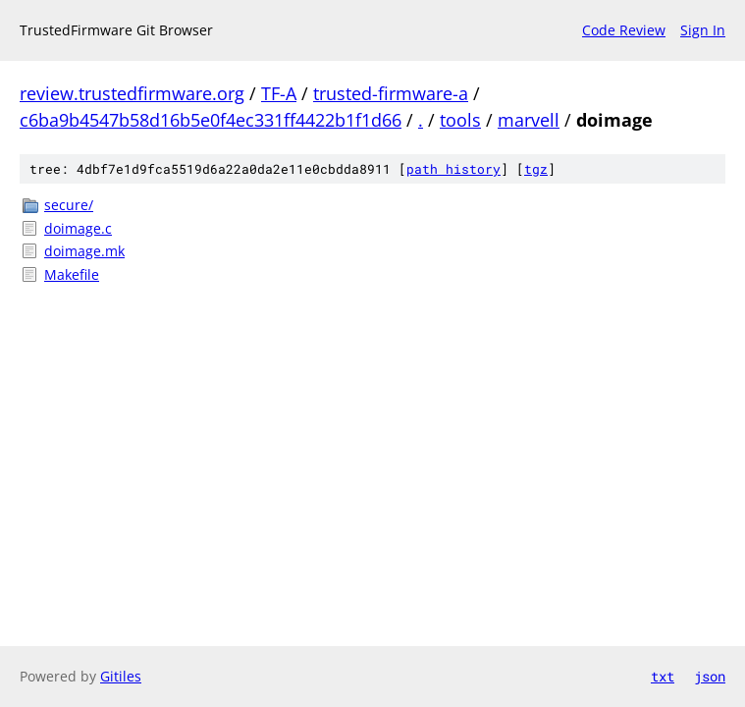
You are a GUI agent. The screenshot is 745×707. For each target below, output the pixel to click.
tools (460, 120)
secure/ (68, 204)
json (709, 676)
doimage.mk (84, 251)
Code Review (623, 30)
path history (453, 169)
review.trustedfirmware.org (132, 93)
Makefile (71, 274)
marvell (528, 120)
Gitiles (120, 676)
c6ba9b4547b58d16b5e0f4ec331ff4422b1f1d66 (210, 120)
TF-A (278, 93)
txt (662, 676)
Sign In (702, 30)
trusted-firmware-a (390, 93)
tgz (536, 169)
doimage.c (78, 228)
